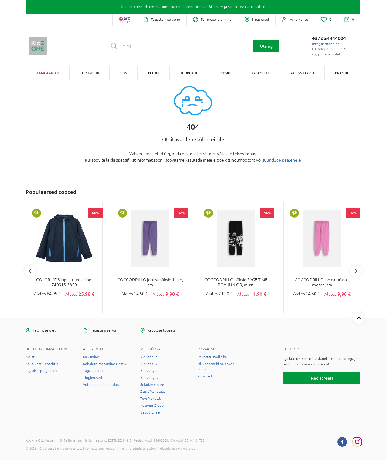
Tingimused (92, 378)
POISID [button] (225, 73)
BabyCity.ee (150, 412)
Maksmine (91, 357)
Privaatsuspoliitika (212, 357)
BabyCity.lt (149, 371)
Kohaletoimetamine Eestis (104, 364)
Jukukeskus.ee (152, 385)
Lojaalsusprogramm (41, 371)
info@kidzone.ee (326, 44)
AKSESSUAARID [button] (302, 73)
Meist (30, 357)
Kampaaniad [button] (47, 73)
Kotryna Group (152, 405)
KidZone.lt (148, 357)
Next (356, 271)
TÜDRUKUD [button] (189, 73)
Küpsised (205, 376)
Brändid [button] (342, 73)
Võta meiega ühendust (101, 385)
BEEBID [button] (153, 73)
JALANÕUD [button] (260, 73)
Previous (30, 271)
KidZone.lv (148, 364)
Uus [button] (123, 73)
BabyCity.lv (149, 378)
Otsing (266, 46)
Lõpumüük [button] (89, 73)
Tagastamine (93, 371)
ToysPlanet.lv (151, 398)
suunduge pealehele (281, 160)
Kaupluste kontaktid (42, 364)
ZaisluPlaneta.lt (152, 391)
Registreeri (322, 377)
